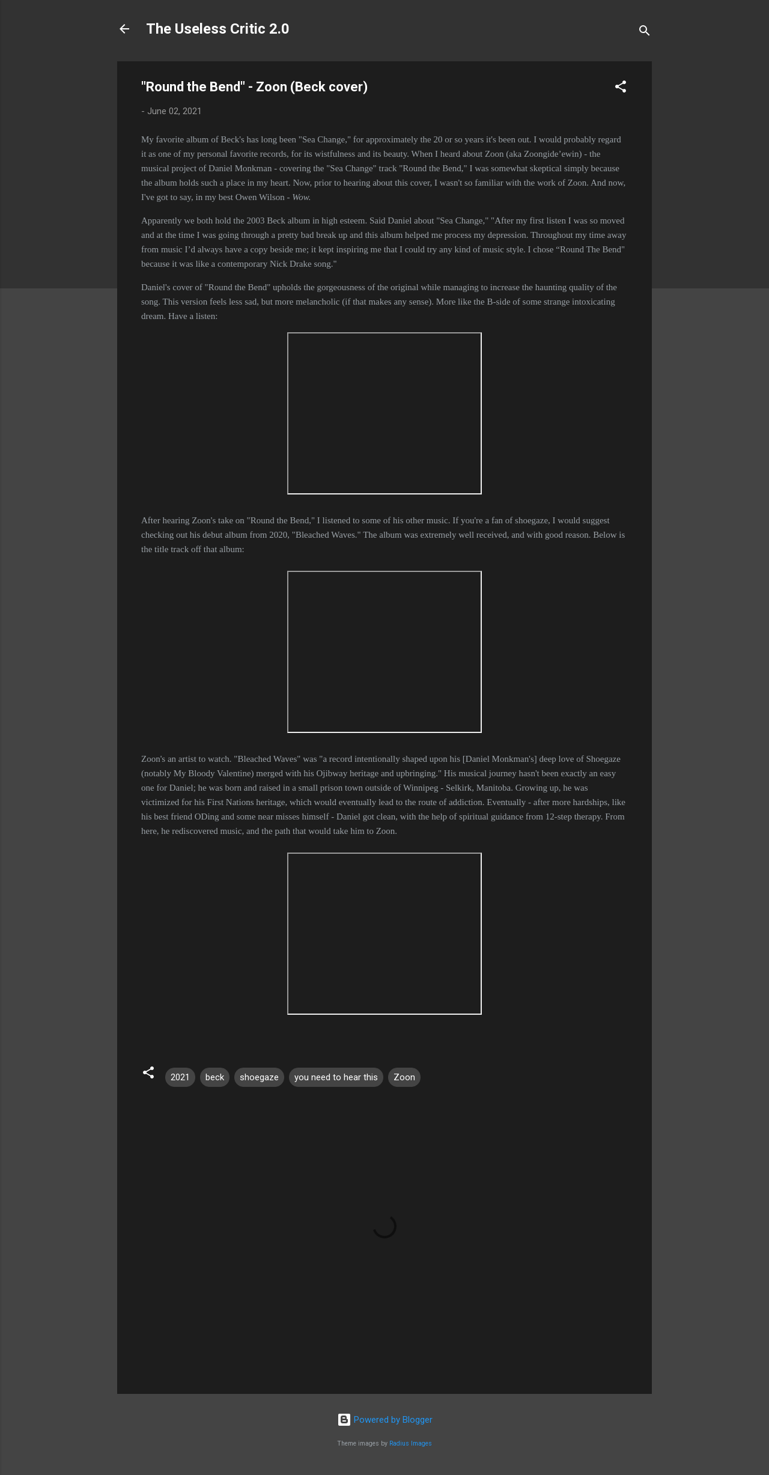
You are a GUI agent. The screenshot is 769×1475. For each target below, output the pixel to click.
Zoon (404, 1077)
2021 (180, 1077)
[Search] (644, 32)
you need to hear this (336, 1077)
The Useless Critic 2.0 (218, 28)
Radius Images (410, 1443)
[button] (620, 88)
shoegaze (259, 1077)
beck (214, 1077)
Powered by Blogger (385, 1419)
